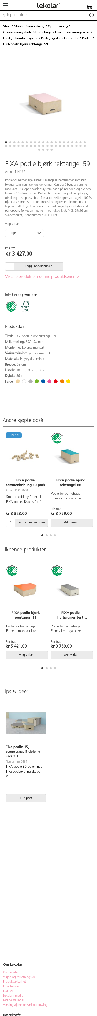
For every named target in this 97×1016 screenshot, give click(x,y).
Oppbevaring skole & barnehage (27, 32)
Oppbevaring (58, 26)
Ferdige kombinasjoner (20, 38)
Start (7, 26)
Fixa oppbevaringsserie (72, 32)
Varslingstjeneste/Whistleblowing (25, 1005)
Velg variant (13, 224)
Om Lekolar (10, 972)
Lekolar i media (13, 995)
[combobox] (48, 15)
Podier (87, 38)
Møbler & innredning (29, 26)
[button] (6, 142)
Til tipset (26, 798)
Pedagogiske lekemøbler (60, 38)
